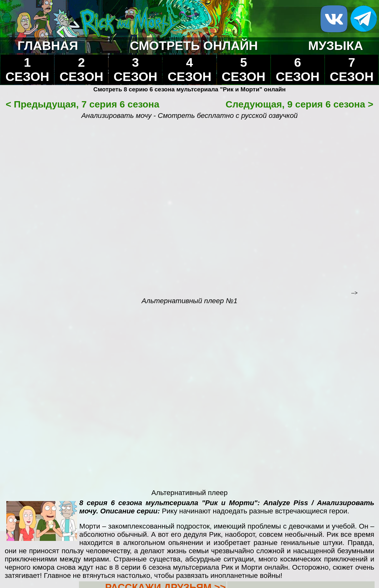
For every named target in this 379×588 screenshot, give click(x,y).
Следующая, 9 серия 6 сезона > (299, 104)
